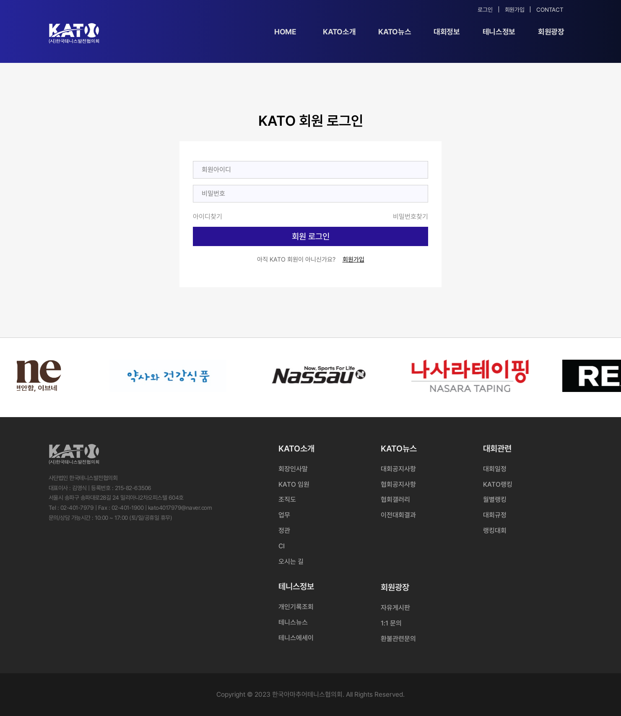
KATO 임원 (293, 484)
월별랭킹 (495, 499)
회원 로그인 (311, 236)
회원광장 (551, 31)
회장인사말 (293, 469)
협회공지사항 (398, 484)
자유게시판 (395, 608)
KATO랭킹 (497, 484)
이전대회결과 (398, 515)
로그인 (485, 9)
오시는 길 (291, 562)
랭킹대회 (495, 530)
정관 (284, 530)
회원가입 (515, 9)
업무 (284, 515)
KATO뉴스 (394, 31)
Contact (549, 9)
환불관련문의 (398, 639)
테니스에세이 (296, 638)
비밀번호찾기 (410, 217)
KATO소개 (339, 31)
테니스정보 (499, 31)
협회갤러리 (395, 499)
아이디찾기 (207, 217)
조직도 (287, 499)
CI (281, 546)
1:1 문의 (391, 623)
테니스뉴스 (293, 622)
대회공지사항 (398, 469)
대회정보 (447, 31)
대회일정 (495, 469)
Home (285, 31)
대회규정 (495, 515)
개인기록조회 (296, 607)
